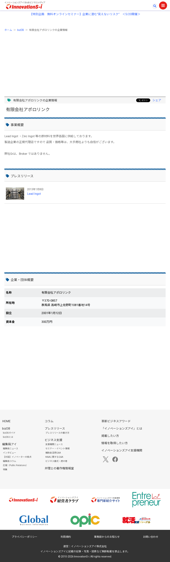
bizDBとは (8, 437)
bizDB (20, 30)
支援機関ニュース (54, 444)
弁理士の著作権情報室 (59, 468)
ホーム (8, 30)
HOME (6, 421)
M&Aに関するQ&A (54, 457)
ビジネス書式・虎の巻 (56, 461)
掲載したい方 (110, 436)
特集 (5, 469)
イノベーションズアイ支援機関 (121, 450)
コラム (49, 421)
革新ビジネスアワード (116, 421)
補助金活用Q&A (53, 452)
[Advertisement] (85, 62)
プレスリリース (55, 428)
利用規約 (66, 536)
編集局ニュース (10, 448)
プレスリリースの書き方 (57, 433)
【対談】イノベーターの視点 (17, 457)
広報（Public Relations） (15, 465)
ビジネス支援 (53, 440)
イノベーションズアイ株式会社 (89, 546)
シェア (156, 100)
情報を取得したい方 (114, 443)
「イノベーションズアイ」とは (121, 428)
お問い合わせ (150, 536)
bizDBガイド (9, 433)
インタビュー (9, 452)
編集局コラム (9, 461)
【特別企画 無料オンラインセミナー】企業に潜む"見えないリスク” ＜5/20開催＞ (85, 14)
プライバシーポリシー (24, 536)
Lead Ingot (34, 193)
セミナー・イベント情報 (57, 448)
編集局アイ (9, 444)
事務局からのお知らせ (107, 536)
